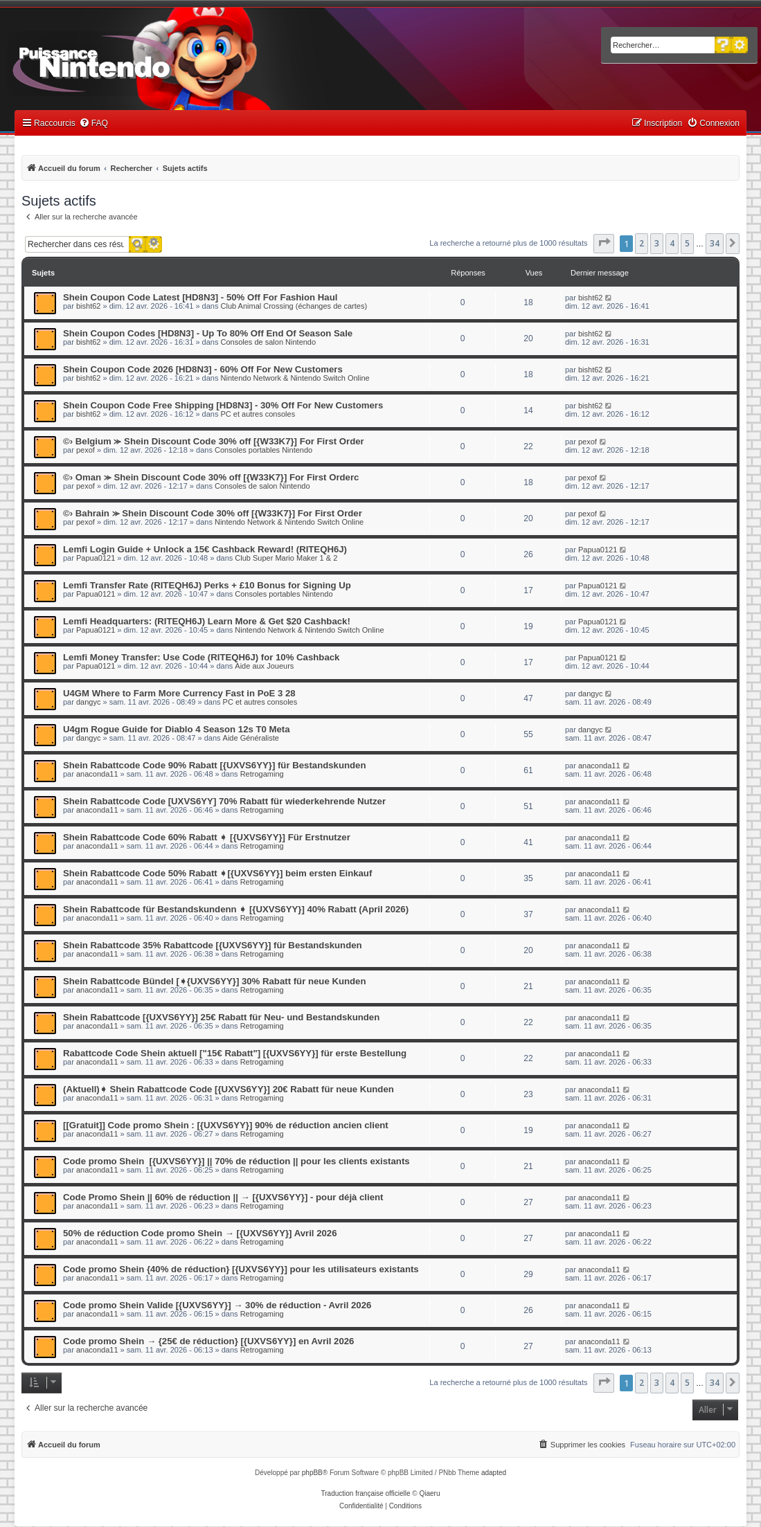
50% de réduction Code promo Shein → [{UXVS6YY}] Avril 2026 (200, 1233)
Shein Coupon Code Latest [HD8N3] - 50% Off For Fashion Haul (200, 297)
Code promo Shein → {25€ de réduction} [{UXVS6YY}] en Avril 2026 (208, 1341)
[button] (603, 243)
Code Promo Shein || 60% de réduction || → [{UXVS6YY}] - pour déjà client (223, 1197)
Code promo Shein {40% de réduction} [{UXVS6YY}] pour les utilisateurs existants (241, 1269)
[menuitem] (93, 123)
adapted (493, 1472)
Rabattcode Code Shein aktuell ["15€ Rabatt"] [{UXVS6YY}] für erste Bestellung (234, 1053)
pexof (85, 450)
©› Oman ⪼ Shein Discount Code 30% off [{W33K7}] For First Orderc (211, 477)
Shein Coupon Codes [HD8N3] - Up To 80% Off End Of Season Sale (207, 333)
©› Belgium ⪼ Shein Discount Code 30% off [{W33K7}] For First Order (213, 441)
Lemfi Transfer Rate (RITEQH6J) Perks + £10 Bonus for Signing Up (207, 585)
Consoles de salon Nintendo (268, 342)
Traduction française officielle (366, 1493)
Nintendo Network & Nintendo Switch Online (295, 378)
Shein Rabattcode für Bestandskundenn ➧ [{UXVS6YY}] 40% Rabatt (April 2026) (236, 909)
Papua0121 (95, 558)
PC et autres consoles (258, 414)
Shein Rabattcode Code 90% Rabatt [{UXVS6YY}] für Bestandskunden (214, 765)
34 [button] (714, 243)
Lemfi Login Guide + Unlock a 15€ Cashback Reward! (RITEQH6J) (205, 549)
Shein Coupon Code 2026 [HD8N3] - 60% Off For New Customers (203, 369)
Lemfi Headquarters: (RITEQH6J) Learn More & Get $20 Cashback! (206, 621)
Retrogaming (262, 774)
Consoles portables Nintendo (263, 450)
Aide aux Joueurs (264, 666)
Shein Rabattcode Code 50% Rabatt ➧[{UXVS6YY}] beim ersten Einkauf (217, 873)
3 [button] (656, 243)
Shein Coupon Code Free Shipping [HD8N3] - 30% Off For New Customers (223, 405)
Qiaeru (429, 1493)
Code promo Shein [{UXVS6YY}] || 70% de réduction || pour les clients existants (236, 1161)
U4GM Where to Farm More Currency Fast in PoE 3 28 (179, 693)
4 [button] (672, 243)
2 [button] (641, 243)
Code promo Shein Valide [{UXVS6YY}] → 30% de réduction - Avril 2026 (217, 1305)
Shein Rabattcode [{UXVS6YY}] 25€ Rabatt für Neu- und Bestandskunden (221, 1017)
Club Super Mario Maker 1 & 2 (286, 558)
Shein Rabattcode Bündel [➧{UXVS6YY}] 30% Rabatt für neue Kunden (214, 981)
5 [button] (687, 243)
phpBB (312, 1472)
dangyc (88, 702)
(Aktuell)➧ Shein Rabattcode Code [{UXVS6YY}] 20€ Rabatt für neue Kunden (228, 1089)
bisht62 (88, 306)
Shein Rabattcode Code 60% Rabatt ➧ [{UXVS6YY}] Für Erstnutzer (206, 837)
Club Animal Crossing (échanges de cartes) (294, 306)
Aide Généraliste (251, 738)
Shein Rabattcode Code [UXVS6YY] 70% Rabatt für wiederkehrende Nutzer (224, 801)
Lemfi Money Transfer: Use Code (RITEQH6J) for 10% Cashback (201, 657)
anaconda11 (97, 774)
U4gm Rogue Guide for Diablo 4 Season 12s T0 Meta (176, 729)
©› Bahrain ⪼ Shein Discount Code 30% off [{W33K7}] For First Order (212, 513)
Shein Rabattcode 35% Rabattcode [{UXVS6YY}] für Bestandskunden (212, 945)
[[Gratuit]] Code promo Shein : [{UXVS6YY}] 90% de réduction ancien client (225, 1125)
